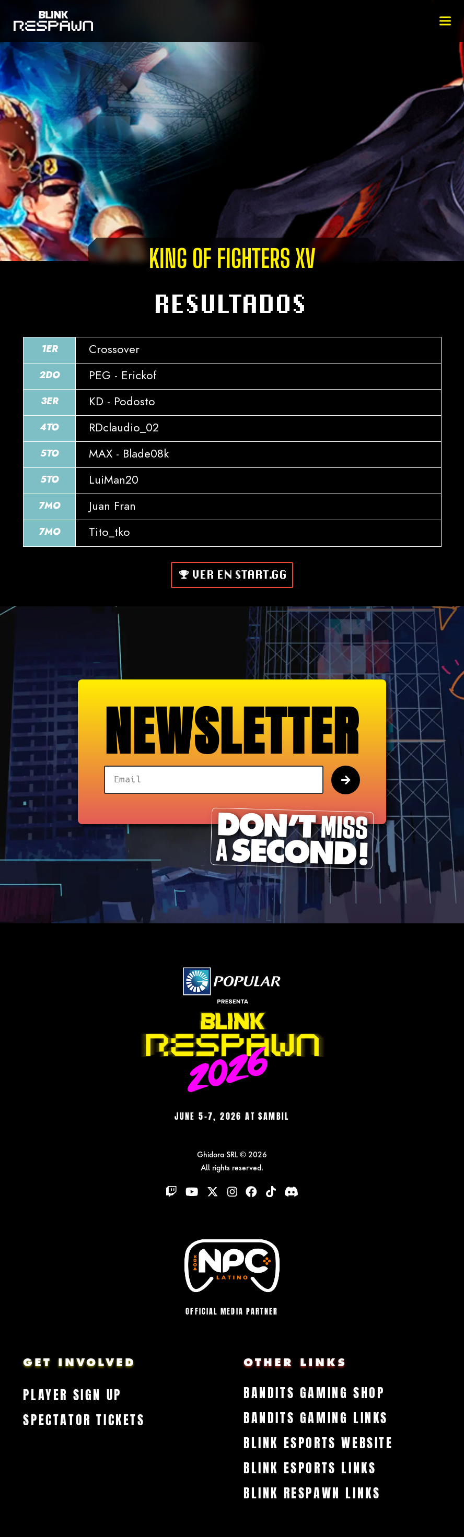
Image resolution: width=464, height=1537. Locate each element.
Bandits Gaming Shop (314, 1393)
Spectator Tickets (84, 1420)
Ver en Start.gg (240, 575)
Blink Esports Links (309, 1468)
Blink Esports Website (318, 1443)
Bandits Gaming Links (315, 1418)
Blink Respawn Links (311, 1494)
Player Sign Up (72, 1395)
